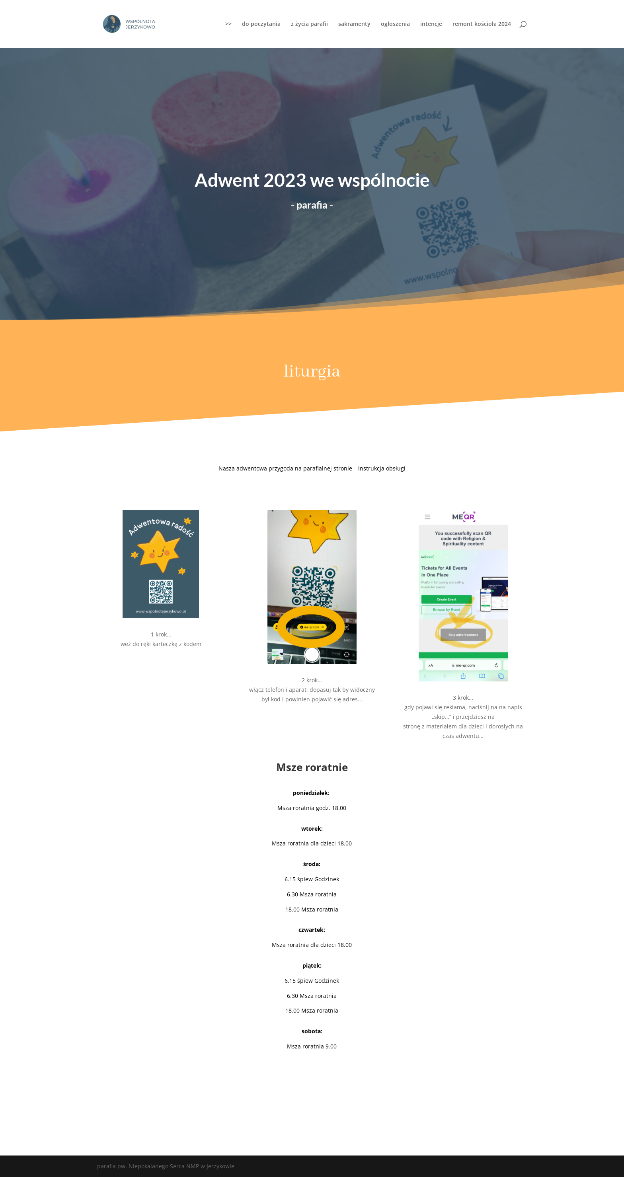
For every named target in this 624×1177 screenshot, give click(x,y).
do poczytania (261, 24)
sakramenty (354, 24)
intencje (431, 24)
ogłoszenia (395, 24)
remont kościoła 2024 (481, 24)
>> (228, 24)
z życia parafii (309, 24)
